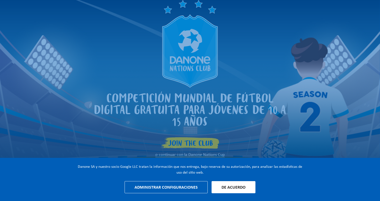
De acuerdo (233, 187)
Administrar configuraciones (166, 187)
